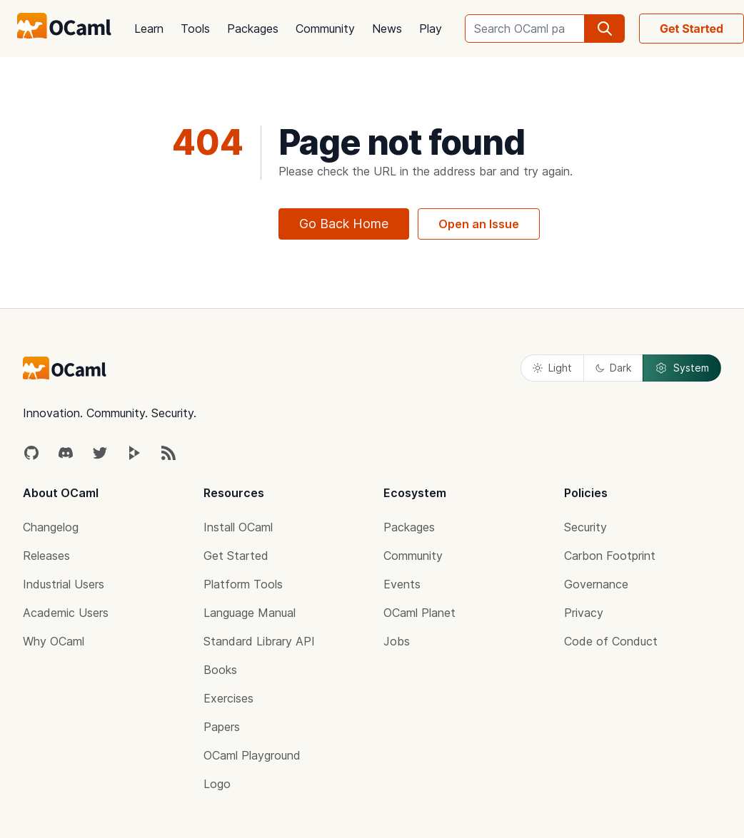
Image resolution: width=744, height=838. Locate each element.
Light (552, 368)
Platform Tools (243, 584)
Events (402, 584)
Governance (596, 584)
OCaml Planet (419, 612)
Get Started (235, 555)
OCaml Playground (252, 755)
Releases (46, 555)
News (387, 28)
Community (325, 28)
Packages (252, 28)
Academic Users (66, 612)
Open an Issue (478, 224)
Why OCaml (53, 641)
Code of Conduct (611, 641)
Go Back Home (343, 223)
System (682, 368)
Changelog (51, 527)
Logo (217, 784)
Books (220, 670)
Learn (149, 28)
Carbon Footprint (609, 555)
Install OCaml (238, 527)
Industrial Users (63, 584)
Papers (221, 727)
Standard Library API (259, 641)
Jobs (396, 641)
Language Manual (249, 612)
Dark (613, 368)
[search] (605, 28)
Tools (195, 28)
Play (430, 28)
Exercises (228, 698)
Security (585, 527)
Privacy (583, 612)
